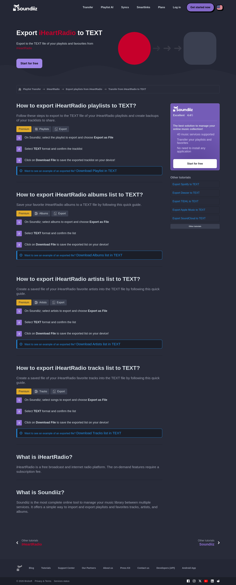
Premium (24, 129)
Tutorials (46, 568)
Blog (31, 568)
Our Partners (89, 568)
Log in (177, 7)
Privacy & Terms (43, 581)
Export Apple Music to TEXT (189, 209)
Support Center (66, 568)
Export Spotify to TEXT (186, 184)
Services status (61, 581)
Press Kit (125, 568)
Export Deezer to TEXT (186, 192)
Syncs (125, 7)
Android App (189, 568)
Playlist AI (107, 7)
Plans (161, 7)
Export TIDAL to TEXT (185, 201)
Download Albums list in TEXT (99, 255)
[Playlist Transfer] (25, 7)
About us (108, 568)
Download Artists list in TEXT (98, 344)
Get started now (200, 7)
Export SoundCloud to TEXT (189, 218)
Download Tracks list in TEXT (98, 433)
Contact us (143, 568)
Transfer (88, 7)
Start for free (29, 63)
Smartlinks (143, 7)
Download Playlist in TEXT (96, 171)
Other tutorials (195, 226)
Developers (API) (166, 568)
